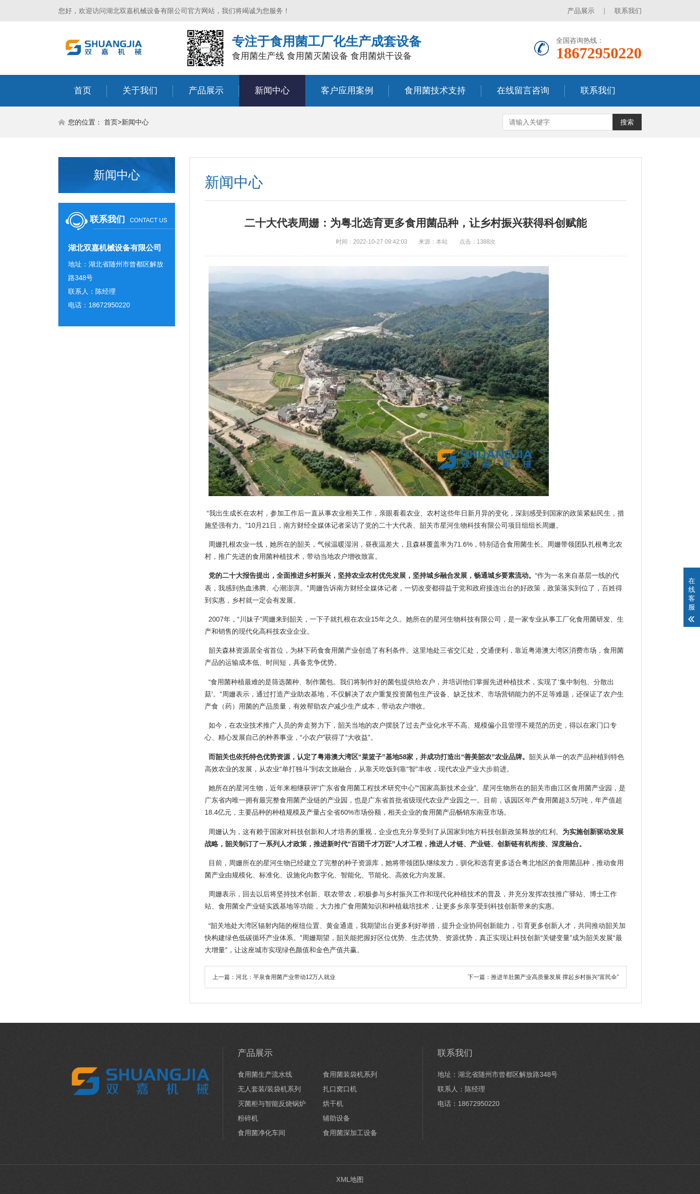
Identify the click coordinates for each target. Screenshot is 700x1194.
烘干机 (333, 1103)
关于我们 (140, 90)
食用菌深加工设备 (350, 1133)
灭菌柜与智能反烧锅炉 (272, 1103)
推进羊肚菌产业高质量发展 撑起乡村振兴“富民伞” (555, 977)
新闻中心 (272, 90)
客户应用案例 (347, 90)
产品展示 (581, 11)
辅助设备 (336, 1118)
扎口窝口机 (340, 1089)
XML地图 (350, 1179)
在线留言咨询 (523, 90)
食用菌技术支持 (435, 90)
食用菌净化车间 (261, 1133)
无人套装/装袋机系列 (269, 1089)
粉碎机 (248, 1118)
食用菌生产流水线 (265, 1074)
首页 (82, 90)
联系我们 (628, 11)
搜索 (627, 122)
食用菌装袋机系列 (350, 1074)
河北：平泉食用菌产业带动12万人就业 (285, 977)
